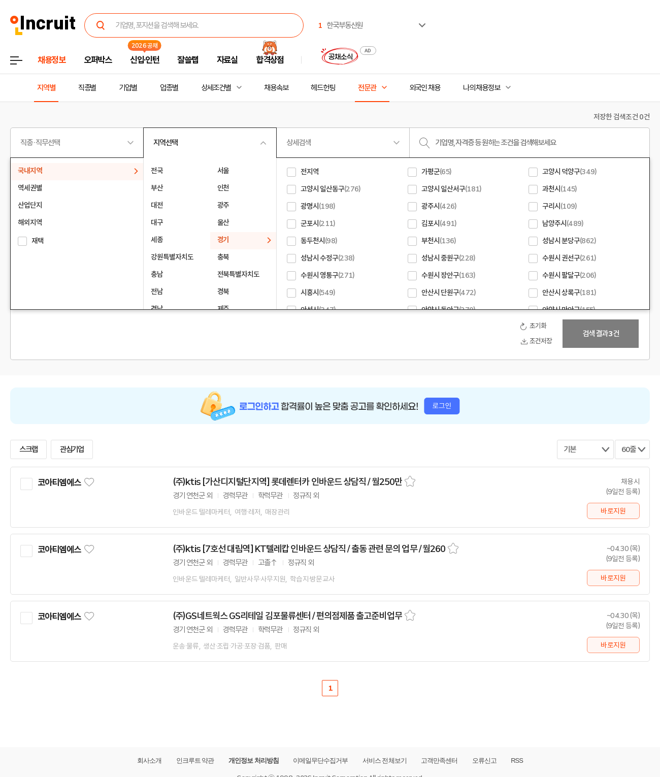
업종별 (169, 88)
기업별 (128, 88)
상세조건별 (216, 88)
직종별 (87, 88)
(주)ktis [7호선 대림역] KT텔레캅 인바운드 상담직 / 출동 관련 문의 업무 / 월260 (309, 549)
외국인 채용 (424, 88)
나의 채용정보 (481, 88)
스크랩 (28, 449)
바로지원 (613, 510)
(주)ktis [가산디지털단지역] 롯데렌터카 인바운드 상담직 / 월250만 (287, 482)
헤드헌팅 (323, 88)
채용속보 (276, 88)
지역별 (46, 88)
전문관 (367, 88)
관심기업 (72, 449)
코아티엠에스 (59, 482)
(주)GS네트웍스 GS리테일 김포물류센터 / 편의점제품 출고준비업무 (287, 616)
